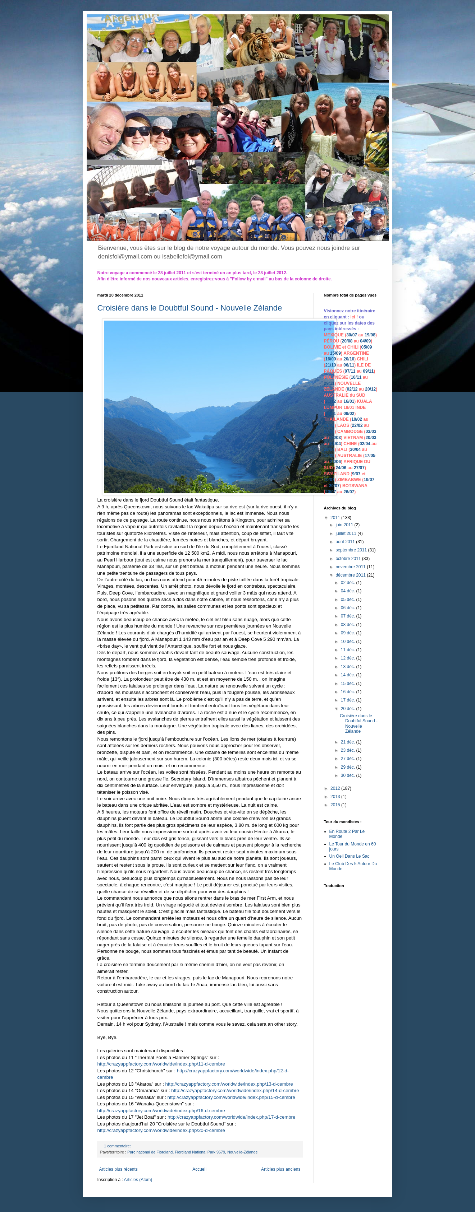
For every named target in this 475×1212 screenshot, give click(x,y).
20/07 (334, 485)
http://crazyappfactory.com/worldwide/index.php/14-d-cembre (235, 1090)
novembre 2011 (351, 566)
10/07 (329, 479)
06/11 (348, 365)
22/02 (357, 425)
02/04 (365, 443)
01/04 (335, 443)
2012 (335, 788)
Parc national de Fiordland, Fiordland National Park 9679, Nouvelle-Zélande (192, 1152)
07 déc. (348, 616)
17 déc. (348, 700)
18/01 (348, 407)
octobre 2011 (348, 558)
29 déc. (348, 767)
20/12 (370, 389)
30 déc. (348, 775)
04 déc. (348, 590)
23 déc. (348, 750)
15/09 (335, 353)
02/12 (352, 389)
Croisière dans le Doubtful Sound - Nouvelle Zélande (189, 307)
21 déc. (348, 742)
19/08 (370, 334)
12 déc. (348, 658)
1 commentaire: (118, 1146)
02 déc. (348, 582)
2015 (335, 804)
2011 (335, 517)
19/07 (369, 479)
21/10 (330, 365)
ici (354, 317)
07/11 (350, 371)
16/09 (330, 359)
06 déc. (348, 607)
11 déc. (348, 649)
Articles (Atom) (138, 1179)
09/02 (348, 413)
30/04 (355, 449)
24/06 (340, 467)
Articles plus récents (118, 1169)
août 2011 (345, 541)
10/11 (356, 377)
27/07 (359, 467)
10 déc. (348, 641)
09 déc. (348, 632)
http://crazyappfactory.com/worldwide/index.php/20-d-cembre (161, 1130)
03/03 (371, 431)
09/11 (368, 371)
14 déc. (348, 674)
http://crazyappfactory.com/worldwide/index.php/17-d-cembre (231, 1117)
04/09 (365, 341)
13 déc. (348, 666)
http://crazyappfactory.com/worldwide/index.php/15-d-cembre (231, 1097)
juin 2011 (344, 524)
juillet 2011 (346, 533)
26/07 (348, 491)
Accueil (199, 1169)
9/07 (356, 473)
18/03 (335, 437)
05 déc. (348, 599)
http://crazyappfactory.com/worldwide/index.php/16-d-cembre (161, 1110)
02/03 (329, 431)
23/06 (335, 461)
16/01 (348, 401)
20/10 (348, 359)
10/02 (356, 419)
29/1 (328, 383)
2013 (335, 796)
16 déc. (348, 691)
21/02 (329, 425)
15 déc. (348, 683)
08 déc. (348, 624)
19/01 (330, 413)
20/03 (371, 437)
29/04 (329, 449)
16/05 (329, 455)
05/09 (366, 347)
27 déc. (348, 758)
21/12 (330, 401)
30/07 (351, 334)
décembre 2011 (351, 575)
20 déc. (348, 708)
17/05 (370, 455)
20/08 (347, 341)
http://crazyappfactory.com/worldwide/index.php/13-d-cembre (229, 1084)
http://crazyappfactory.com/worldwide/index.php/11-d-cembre (161, 1064)
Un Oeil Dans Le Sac (349, 856)
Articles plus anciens (280, 1169)
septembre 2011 (351, 550)
